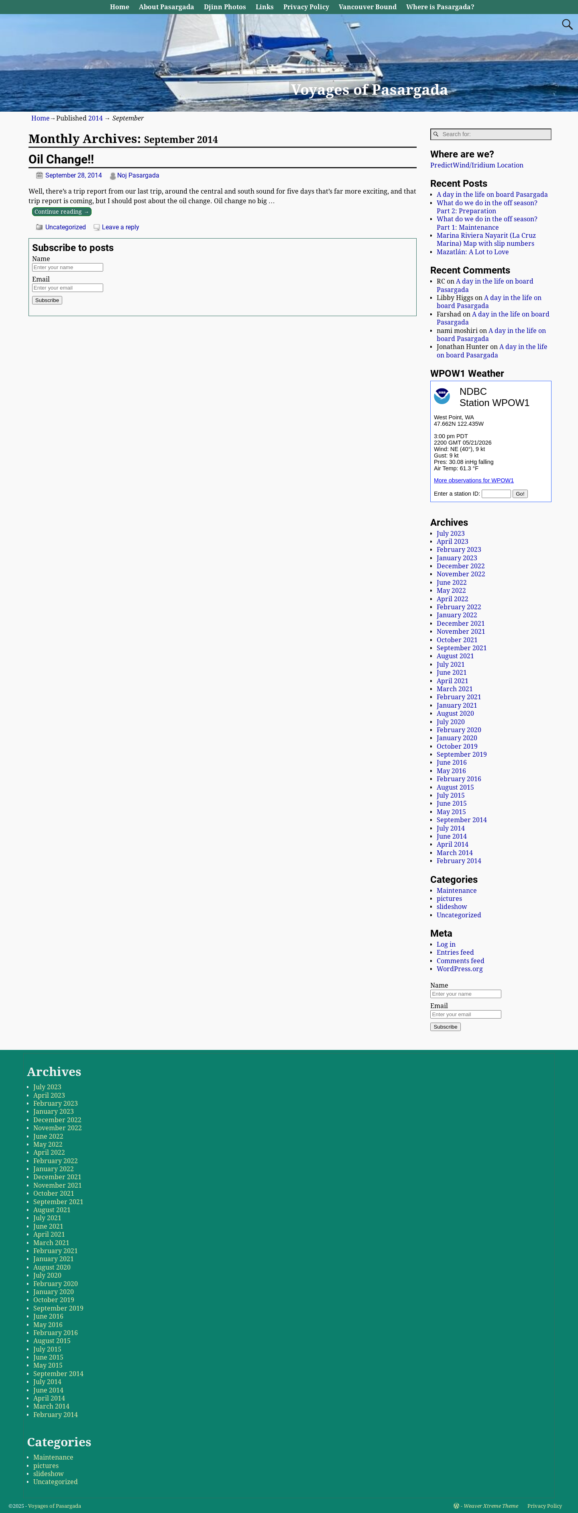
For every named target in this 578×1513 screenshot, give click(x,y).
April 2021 (452, 681)
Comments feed (460, 961)
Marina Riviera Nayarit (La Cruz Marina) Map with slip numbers (486, 239)
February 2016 (459, 779)
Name (41, 259)
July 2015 (451, 795)
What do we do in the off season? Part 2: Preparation (487, 207)
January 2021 (457, 705)
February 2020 (459, 730)
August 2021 (455, 656)
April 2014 (452, 844)
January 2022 (457, 615)
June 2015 (452, 803)
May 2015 (451, 812)
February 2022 (459, 607)
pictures (449, 898)
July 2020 (451, 722)
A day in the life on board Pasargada (492, 194)
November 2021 (461, 631)
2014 (95, 118)
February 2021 (459, 697)
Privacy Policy (306, 7)
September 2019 (462, 754)
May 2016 (451, 771)
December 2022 (461, 566)
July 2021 (451, 664)
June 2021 (452, 672)
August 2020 (455, 713)
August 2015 (455, 787)
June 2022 (452, 582)
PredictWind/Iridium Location (476, 165)
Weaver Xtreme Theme (491, 1506)
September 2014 (462, 820)
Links (265, 7)
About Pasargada (166, 7)
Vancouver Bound (368, 7)
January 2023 (457, 558)
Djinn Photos (225, 7)
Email (41, 279)
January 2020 (457, 738)
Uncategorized (65, 227)
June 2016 (452, 762)
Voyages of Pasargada (369, 89)
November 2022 (461, 574)
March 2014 (455, 853)
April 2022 (452, 599)
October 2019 (457, 746)
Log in (446, 944)
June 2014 (452, 836)
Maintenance (457, 890)
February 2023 (459, 549)
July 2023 (451, 533)
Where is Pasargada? (440, 7)
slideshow (452, 907)
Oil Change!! (61, 159)
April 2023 (452, 541)
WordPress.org (460, 969)
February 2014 (459, 861)
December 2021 (461, 623)
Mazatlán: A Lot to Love (473, 252)
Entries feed (455, 952)
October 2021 (457, 640)
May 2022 (451, 590)
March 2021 (455, 689)
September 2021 (462, 648)
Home (119, 7)
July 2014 (451, 828)
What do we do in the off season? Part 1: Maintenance (487, 223)
